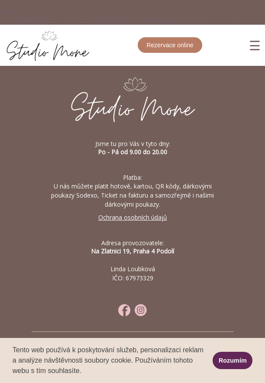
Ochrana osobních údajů (132, 217)
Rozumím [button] (233, 360)
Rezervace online (169, 45)
